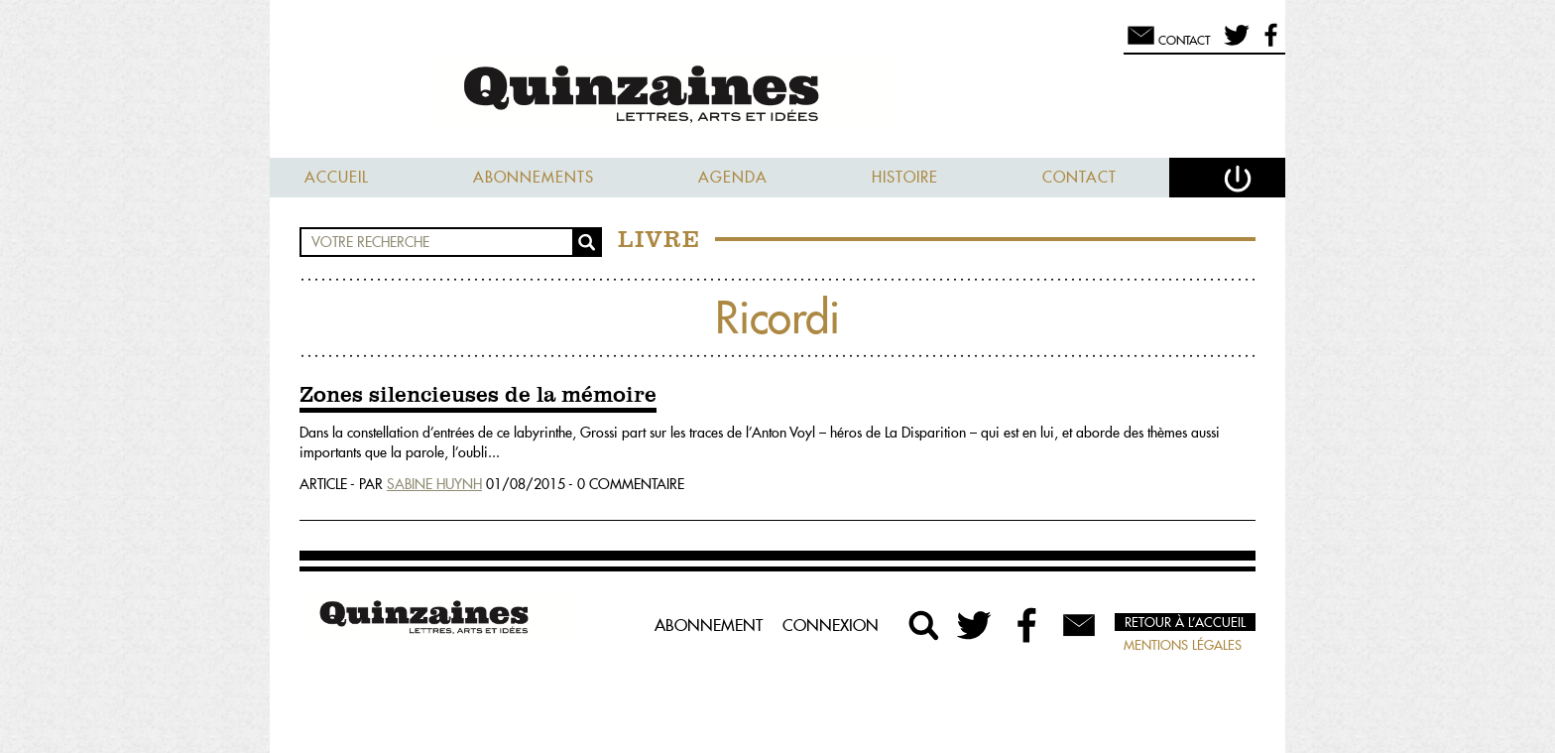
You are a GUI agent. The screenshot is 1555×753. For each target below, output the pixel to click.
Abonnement (709, 625)
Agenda (733, 177)
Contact (1079, 177)
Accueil (336, 177)
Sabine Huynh (434, 484)
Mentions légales (1183, 645)
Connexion (830, 625)
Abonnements (533, 177)
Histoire (905, 177)
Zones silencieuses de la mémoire (478, 396)
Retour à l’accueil (1185, 622)
